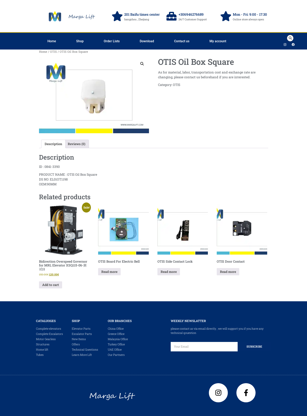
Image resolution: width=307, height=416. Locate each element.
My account (217, 41)
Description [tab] (53, 144)
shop (76, 321)
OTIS (53, 52)
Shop (80, 41)
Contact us (181, 41)
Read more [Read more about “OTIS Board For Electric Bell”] (109, 271)
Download (147, 41)
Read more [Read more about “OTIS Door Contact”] (228, 271)
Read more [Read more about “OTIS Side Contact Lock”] (169, 271)
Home (51, 41)
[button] (290, 38)
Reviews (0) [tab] (76, 144)
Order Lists (112, 41)
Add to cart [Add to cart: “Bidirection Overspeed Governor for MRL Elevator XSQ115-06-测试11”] (50, 285)
